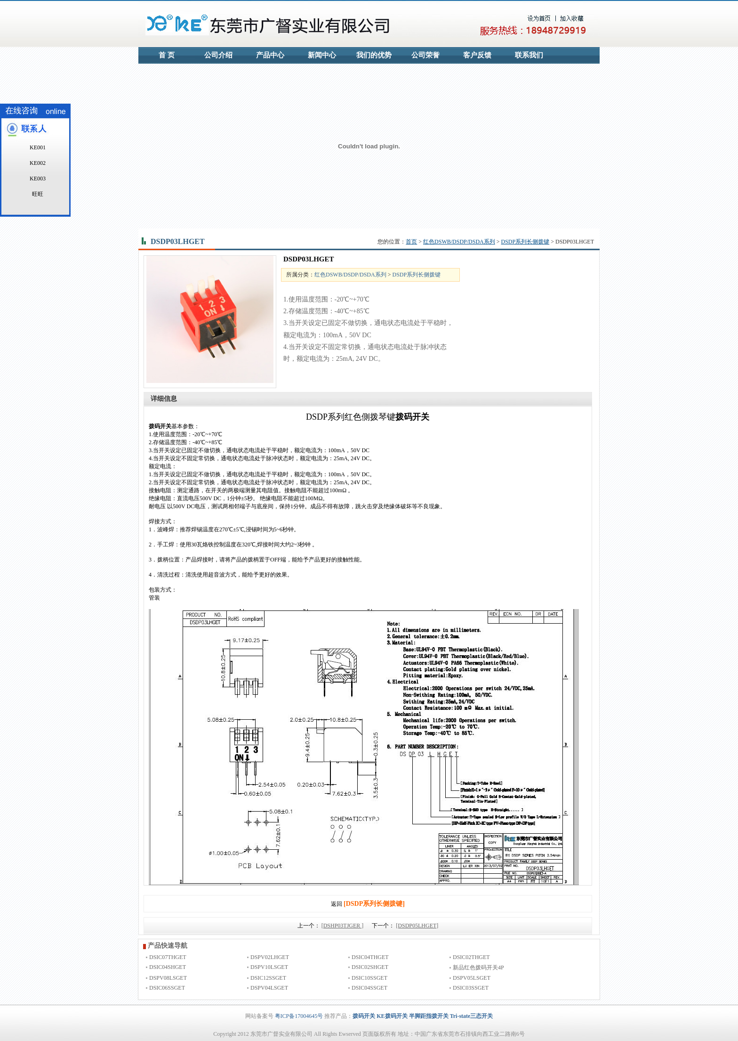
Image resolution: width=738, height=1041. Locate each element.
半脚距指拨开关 (429, 1016)
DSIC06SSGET (167, 987)
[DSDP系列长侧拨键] (374, 903)
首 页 (167, 55)
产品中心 (270, 55)
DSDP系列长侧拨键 (525, 241)
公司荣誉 (425, 55)
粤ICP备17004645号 (299, 1016)
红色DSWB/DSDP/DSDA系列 (459, 241)
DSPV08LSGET (168, 978)
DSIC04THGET (370, 957)
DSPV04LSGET (269, 987)
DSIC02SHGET (370, 967)
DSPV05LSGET (471, 978)
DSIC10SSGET (369, 978)
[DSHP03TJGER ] (342, 925)
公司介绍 (218, 55)
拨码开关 (364, 1016)
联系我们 (529, 55)
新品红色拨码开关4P (478, 967)
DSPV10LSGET (269, 967)
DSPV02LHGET (269, 957)
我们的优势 (374, 55)
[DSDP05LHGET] (417, 925)
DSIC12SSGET (268, 978)
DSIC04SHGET (167, 967)
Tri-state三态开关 (471, 1016)
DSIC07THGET (167, 957)
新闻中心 (322, 55)
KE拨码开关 (392, 1016)
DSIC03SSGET (471, 987)
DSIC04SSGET (369, 987)
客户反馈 (477, 55)
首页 (411, 241)
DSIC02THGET (471, 957)
